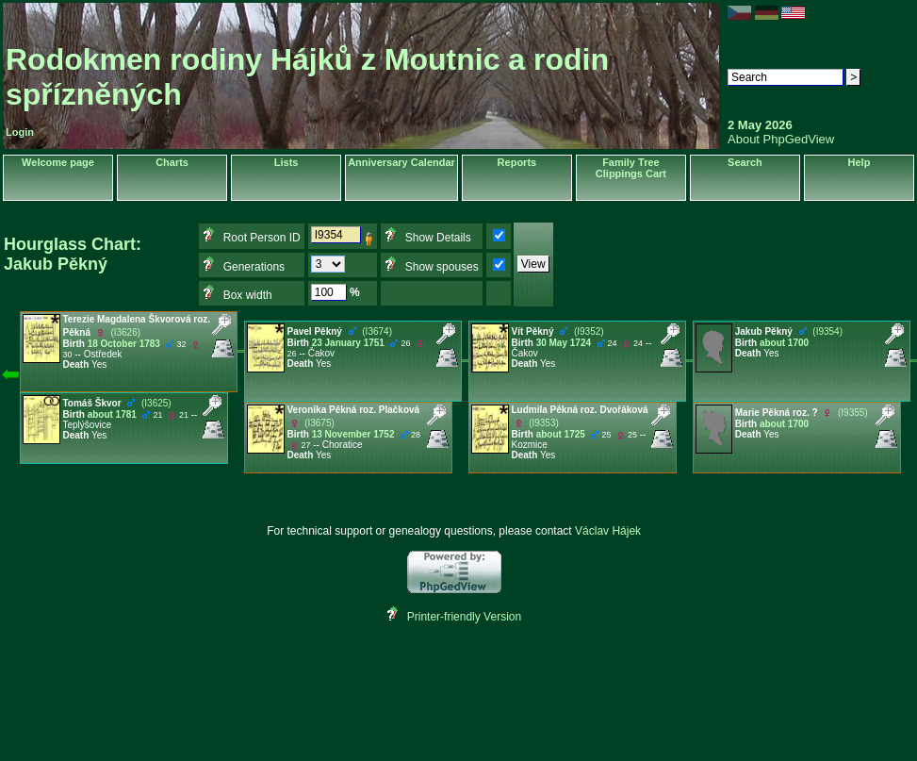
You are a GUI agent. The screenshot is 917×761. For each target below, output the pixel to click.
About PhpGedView (781, 139)
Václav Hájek (608, 531)
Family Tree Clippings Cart (631, 168)
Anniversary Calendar (401, 162)
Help (859, 162)
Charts (172, 162)
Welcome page (58, 162)
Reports (517, 162)
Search (745, 162)
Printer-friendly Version (464, 616)
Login (20, 132)
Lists (286, 162)
